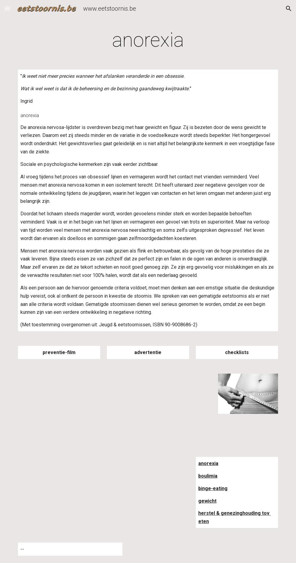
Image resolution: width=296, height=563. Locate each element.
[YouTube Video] (70, 403)
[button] (7, 8)
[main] (148, 40)
